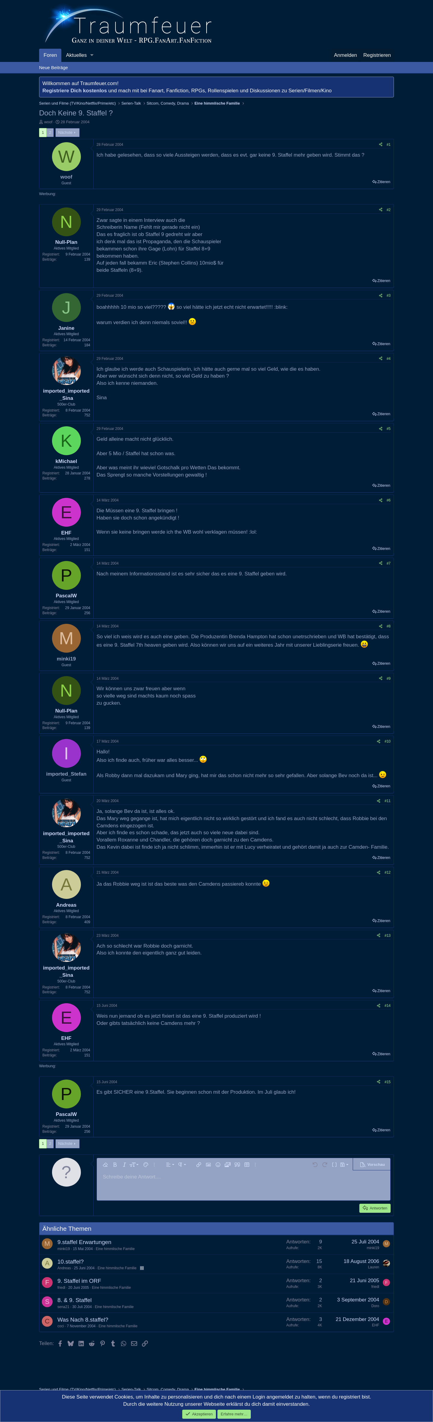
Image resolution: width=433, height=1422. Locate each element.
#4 (389, 359)
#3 (389, 295)
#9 (389, 678)
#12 (388, 872)
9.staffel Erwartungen (84, 1242)
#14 (388, 1006)
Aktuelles (76, 55)
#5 (389, 429)
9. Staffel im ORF (79, 1281)
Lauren (373, 1267)
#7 (389, 563)
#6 (389, 500)
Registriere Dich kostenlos (74, 90)
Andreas (64, 1268)
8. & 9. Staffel (74, 1300)
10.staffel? (70, 1261)
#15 (388, 1082)
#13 (388, 935)
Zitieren (383, 181)
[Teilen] (381, 144)
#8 (389, 626)
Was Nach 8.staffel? (82, 1319)
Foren (50, 55)
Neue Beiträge (53, 67)
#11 (388, 801)
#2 (389, 210)
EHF (375, 1325)
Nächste (65, 132)
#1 (389, 145)
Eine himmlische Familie (115, 1249)
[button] (91, 55)
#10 (388, 741)
